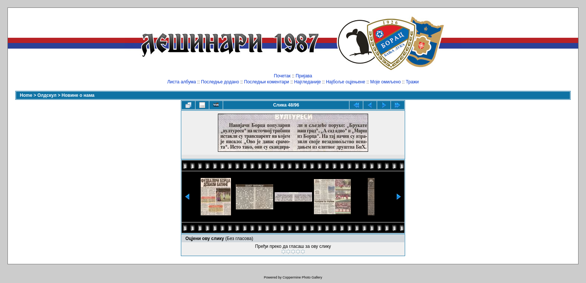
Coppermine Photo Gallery (302, 277)
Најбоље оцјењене (345, 81)
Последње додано (220, 81)
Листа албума (181, 81)
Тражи (412, 81)
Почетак (282, 76)
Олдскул (46, 95)
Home (26, 95)
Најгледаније (307, 81)
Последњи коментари (266, 81)
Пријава (304, 76)
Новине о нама (78, 95)
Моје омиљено (385, 81)
